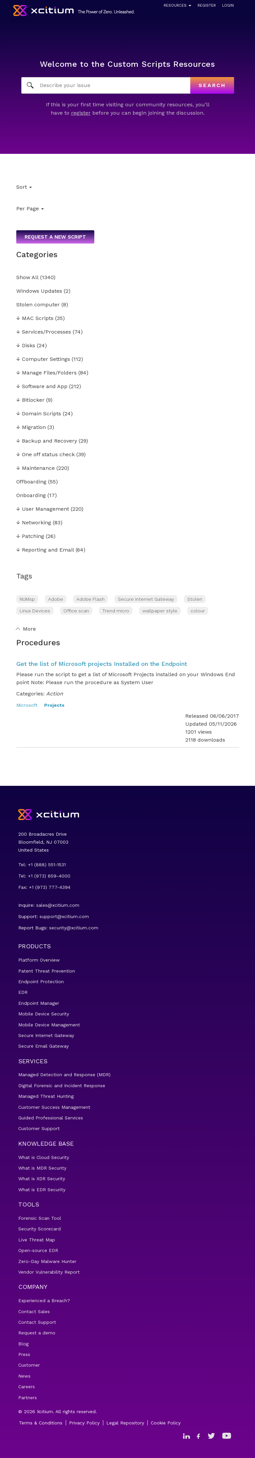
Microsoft (27, 705)
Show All (27, 277)
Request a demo (36, 1332)
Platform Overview (39, 960)
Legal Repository (125, 1422)
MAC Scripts (34, 318)
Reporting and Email (45, 550)
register (81, 113)
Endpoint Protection (41, 981)
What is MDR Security (42, 1168)
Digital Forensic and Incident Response (61, 1085)
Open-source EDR (38, 1250)
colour (198, 610)
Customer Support (39, 1128)
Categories (36, 254)
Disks (25, 346)
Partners (27, 1397)
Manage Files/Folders (46, 373)
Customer (29, 1365)
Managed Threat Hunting (46, 1096)
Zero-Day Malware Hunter (47, 1261)
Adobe (55, 599)
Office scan (76, 610)
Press (24, 1354)
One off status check (45, 455)
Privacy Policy (84, 1422)
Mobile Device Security (43, 1013)
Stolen (194, 599)
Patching (30, 536)
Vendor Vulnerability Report (49, 1272)
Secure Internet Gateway (146, 599)
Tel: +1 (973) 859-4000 (44, 876)
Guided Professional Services (50, 1117)
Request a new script (55, 237)
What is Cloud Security (43, 1157)
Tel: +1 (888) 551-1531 (42, 864)
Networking (33, 523)
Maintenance (35, 468)
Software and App (41, 386)
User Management (42, 509)
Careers (26, 1386)
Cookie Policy (166, 1422)
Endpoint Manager (38, 1003)
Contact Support (37, 1322)
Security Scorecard (39, 1228)
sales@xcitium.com (57, 905)
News (24, 1376)
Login (228, 5)
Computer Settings (43, 359)
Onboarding (31, 495)
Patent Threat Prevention (46, 971)
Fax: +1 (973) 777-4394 (44, 887)
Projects (54, 705)
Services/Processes (43, 332)
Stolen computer (38, 305)
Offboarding (31, 482)
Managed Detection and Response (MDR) (64, 1074)
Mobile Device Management (49, 1024)
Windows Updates (39, 291)
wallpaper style (159, 610)
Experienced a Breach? (44, 1300)
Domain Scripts (38, 414)
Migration (31, 427)
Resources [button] (177, 5)
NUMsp (27, 599)
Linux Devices (35, 610)
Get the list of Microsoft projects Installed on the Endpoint (101, 663)
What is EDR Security (41, 1189)
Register (207, 5)
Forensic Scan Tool (39, 1218)
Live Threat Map (36, 1239)
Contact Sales (34, 1311)
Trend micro (115, 610)
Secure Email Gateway (43, 1046)
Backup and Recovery (46, 441)
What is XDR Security (41, 1178)
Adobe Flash (90, 599)
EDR (23, 992)
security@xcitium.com (73, 927)
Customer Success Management (54, 1107)
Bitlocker (30, 400)
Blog (23, 1343)
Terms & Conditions (40, 1422)
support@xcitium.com (64, 916)
